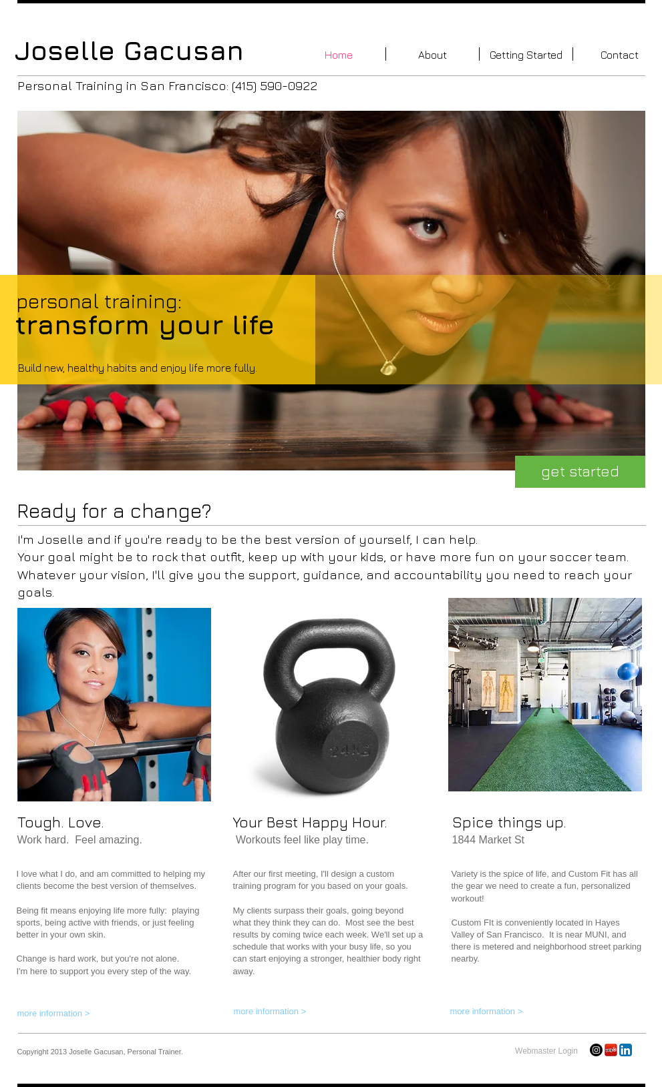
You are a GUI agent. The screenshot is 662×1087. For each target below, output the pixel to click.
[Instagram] (596, 1050)
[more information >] (79, 1014)
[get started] (580, 472)
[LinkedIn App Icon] (625, 1050)
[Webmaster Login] (547, 1051)
